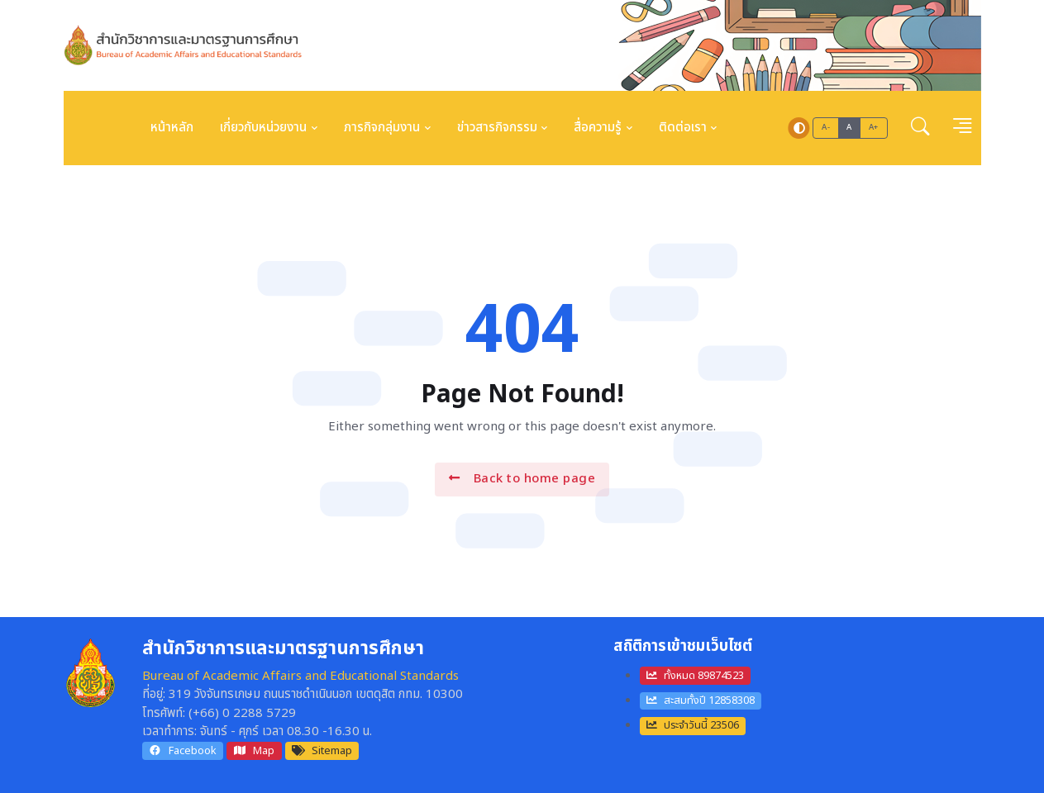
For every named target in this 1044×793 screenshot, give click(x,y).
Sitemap (322, 751)
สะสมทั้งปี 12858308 (700, 700)
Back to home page (522, 478)
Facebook (183, 751)
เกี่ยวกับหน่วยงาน (263, 127)
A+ (874, 127)
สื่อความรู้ (598, 127)
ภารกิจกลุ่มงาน (382, 127)
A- (826, 127)
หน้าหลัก (171, 127)
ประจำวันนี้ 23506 (692, 725)
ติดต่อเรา (683, 127)
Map (253, 751)
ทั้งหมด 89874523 (695, 675)
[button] (920, 128)
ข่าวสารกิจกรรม (497, 127)
